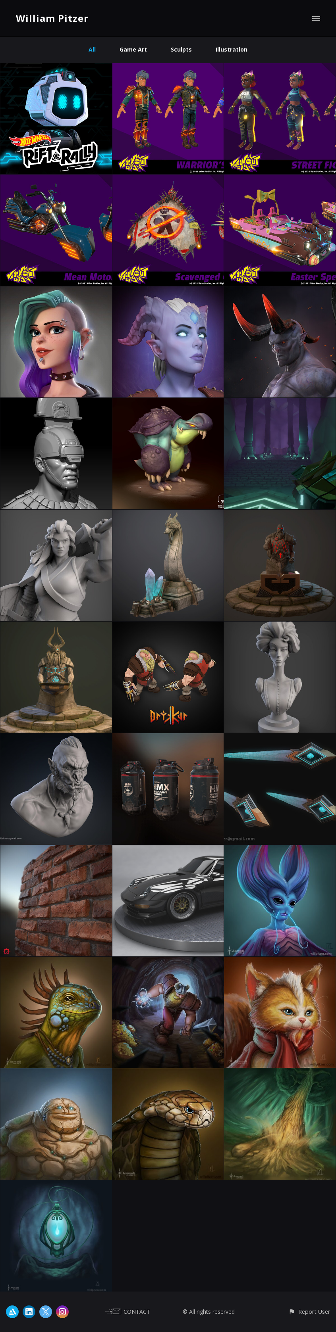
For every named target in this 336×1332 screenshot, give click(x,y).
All (92, 49)
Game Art (133, 49)
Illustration (231, 49)
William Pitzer (52, 18)
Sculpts (181, 49)
